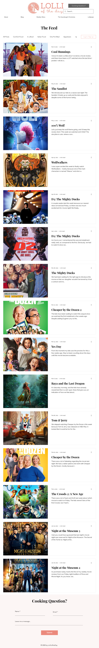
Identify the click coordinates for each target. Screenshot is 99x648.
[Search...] (78, 11)
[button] (76, 37)
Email (55, 612)
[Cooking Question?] (78, 6)
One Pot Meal (55, 37)
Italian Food (42, 37)
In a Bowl (30, 37)
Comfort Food (18, 37)
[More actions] (92, 47)
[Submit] (49, 632)
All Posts (6, 37)
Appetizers (67, 37)
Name (17, 611)
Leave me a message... (23, 621)
